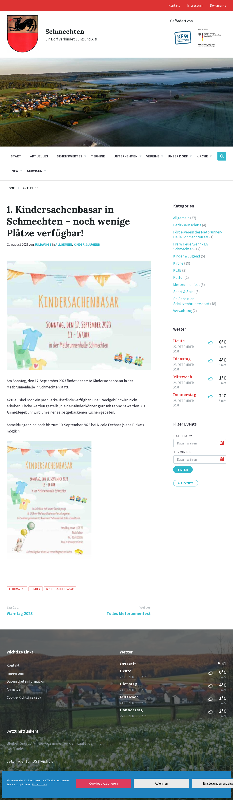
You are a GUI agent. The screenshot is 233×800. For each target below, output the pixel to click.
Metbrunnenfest (186, 284)
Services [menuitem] (34, 170)
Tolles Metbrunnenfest (129, 613)
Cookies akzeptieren (103, 783)
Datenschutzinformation (26, 681)
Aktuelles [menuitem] (39, 156)
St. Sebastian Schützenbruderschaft (191, 301)
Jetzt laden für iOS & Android (30, 761)
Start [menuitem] (16, 156)
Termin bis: (182, 452)
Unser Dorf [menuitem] (178, 156)
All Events (185, 483)
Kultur (178, 277)
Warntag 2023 (20, 613)
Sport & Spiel (184, 291)
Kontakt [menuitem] (174, 5)
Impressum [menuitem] (195, 5)
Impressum (15, 673)
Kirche (178, 263)
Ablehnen (161, 783)
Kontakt (13, 665)
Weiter (145, 607)
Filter (183, 470)
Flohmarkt (17, 589)
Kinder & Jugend (87, 244)
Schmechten (65, 31)
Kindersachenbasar (60, 589)
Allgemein (63, 244)
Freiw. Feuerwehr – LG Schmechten (190, 246)
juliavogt (43, 244)
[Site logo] (23, 51)
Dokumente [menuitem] (218, 5)
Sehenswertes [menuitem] (69, 156)
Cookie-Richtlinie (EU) (24, 697)
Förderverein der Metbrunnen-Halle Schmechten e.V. (198, 234)
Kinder (35, 589)
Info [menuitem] (14, 170)
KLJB (177, 270)
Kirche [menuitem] (202, 156)
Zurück (12, 607)
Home (11, 188)
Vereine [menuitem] (152, 156)
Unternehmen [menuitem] (126, 156)
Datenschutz (39, 784)
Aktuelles (30, 188)
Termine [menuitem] (98, 156)
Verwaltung (182, 310)
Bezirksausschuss (187, 225)
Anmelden (14, 689)
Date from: (182, 436)
